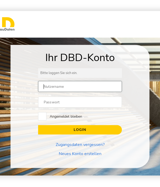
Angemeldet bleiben (66, 116)
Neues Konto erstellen (80, 154)
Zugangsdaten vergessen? (80, 145)
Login (80, 129)
